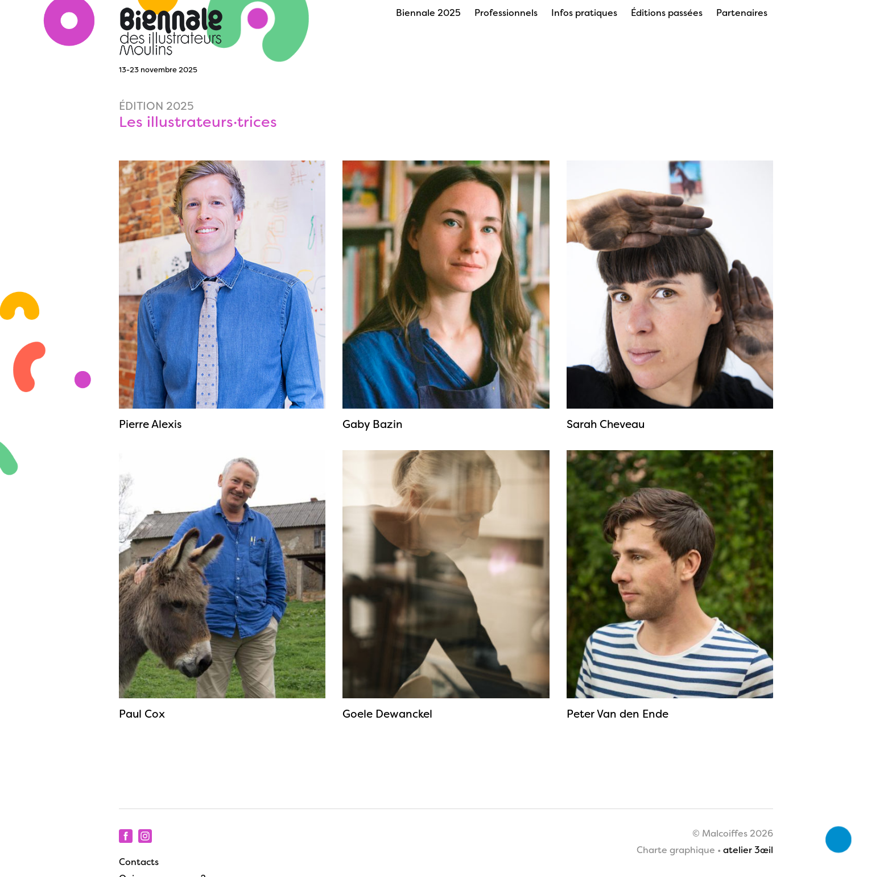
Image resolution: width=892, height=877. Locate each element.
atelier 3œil (748, 850)
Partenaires (741, 13)
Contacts (139, 862)
